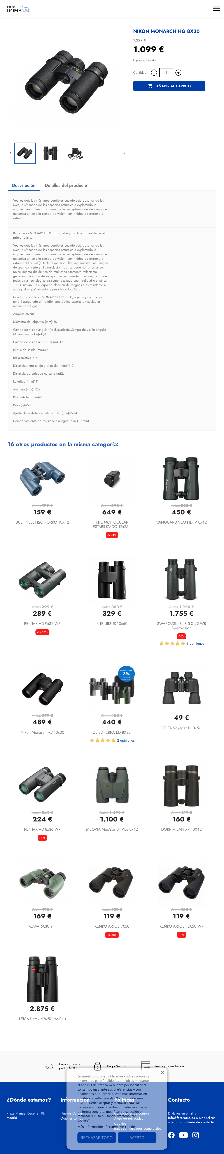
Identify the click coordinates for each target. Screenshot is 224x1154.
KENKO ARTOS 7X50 (112, 926)
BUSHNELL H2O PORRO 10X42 (42, 522)
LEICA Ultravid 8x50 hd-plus (42, 1019)
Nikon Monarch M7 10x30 (42, 732)
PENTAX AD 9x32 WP (42, 623)
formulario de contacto (196, 1122)
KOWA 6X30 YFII (42, 926)
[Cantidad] (166, 72)
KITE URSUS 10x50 (112, 623)
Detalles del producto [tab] (66, 185)
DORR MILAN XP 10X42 (181, 829)
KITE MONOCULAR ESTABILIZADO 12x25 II (112, 524)
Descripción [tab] (23, 185)
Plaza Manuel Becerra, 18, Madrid (26, 1115)
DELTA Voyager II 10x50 (181, 728)
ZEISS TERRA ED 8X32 (112, 732)
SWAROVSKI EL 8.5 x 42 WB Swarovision (181, 626)
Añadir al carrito (169, 86)
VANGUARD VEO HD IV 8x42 (181, 522)
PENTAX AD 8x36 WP (42, 829)
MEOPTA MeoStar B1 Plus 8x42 (112, 829)
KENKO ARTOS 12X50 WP (181, 926)
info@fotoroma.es (181, 1117)
